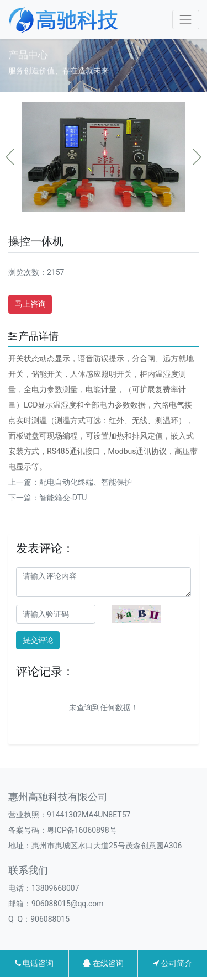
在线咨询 (103, 963)
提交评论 (38, 640)
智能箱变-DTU (63, 497)
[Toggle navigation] (185, 19)
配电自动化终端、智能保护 (85, 482)
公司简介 (172, 963)
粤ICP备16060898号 (82, 830)
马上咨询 (30, 303)
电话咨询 (34, 963)
